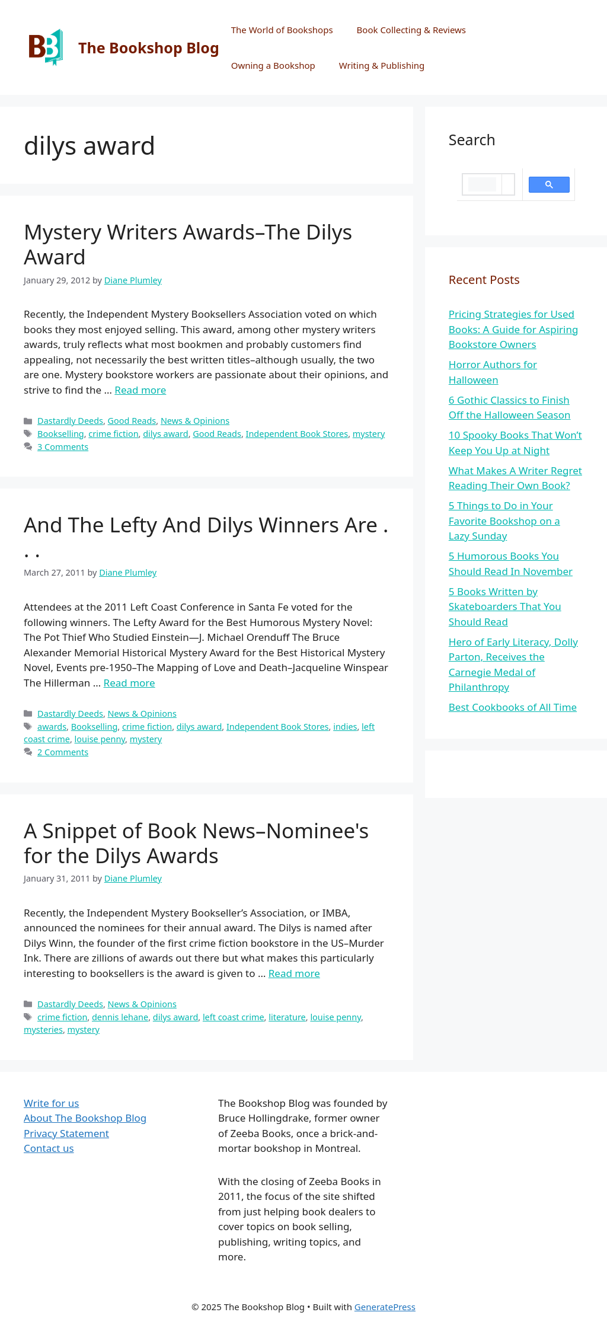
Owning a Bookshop (273, 65)
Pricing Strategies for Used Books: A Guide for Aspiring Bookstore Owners (514, 329)
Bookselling (60, 433)
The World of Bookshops (282, 30)
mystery (369, 433)
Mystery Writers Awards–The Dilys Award (188, 244)
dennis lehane (120, 1017)
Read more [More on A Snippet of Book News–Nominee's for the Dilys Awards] (294, 973)
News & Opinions (195, 420)
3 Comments (62, 446)
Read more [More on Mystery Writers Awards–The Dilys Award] (140, 390)
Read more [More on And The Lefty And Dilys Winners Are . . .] (129, 682)
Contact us (49, 1148)
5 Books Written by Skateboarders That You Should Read (505, 606)
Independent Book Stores (297, 433)
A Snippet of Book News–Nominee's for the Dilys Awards (196, 842)
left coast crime (233, 1017)
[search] (482, 184)
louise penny (100, 739)
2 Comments (62, 752)
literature (287, 1017)
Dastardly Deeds (70, 420)
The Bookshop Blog (148, 47)
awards (51, 726)
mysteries (43, 1029)
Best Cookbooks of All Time (513, 707)
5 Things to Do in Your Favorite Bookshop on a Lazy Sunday (504, 520)
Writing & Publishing (382, 65)
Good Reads (132, 420)
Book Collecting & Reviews (411, 30)
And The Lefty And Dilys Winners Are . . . (206, 536)
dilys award (165, 433)
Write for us (51, 1103)
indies (345, 726)
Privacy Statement (66, 1133)
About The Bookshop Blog (85, 1118)
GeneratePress (385, 1307)
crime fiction (113, 433)
